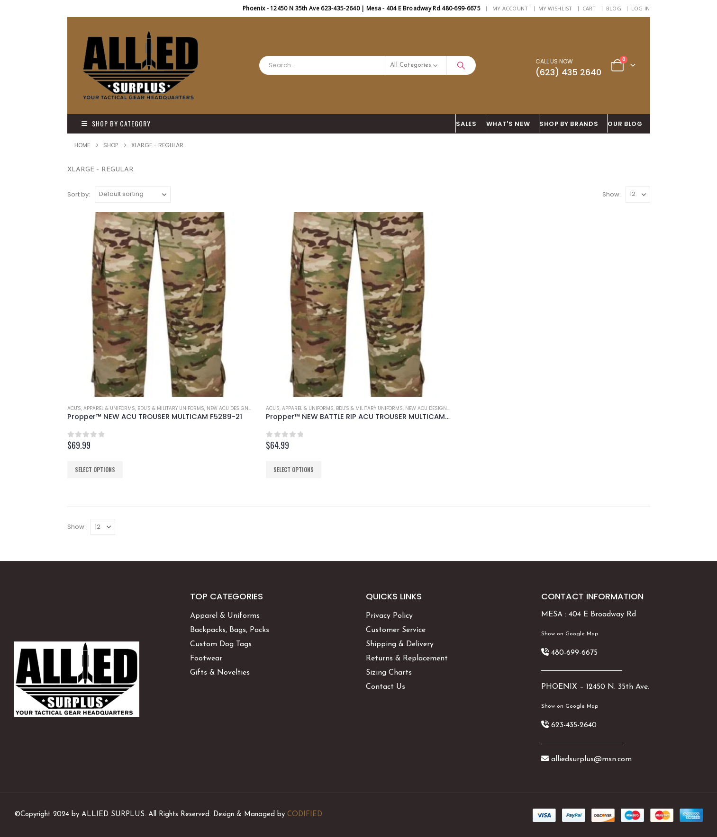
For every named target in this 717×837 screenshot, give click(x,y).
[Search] (461, 65)
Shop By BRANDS (568, 123)
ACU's (74, 408)
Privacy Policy (389, 616)
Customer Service (396, 630)
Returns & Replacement (407, 658)
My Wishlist (555, 8)
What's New (508, 123)
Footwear (206, 658)
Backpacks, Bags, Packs (229, 630)
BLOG (613, 8)
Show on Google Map (569, 634)
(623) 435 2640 (568, 72)
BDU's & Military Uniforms (170, 408)
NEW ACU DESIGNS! (230, 408)
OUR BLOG (625, 123)
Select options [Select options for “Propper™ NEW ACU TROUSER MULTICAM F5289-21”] (95, 469)
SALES (466, 123)
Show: (611, 194)
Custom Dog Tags (221, 644)
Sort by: (78, 194)
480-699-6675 (574, 653)
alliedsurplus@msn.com (591, 759)
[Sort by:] (133, 195)
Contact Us (385, 687)
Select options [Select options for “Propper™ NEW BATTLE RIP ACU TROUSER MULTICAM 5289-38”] (293, 469)
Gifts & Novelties (220, 673)
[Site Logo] (141, 65)
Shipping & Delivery (400, 644)
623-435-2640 (574, 725)
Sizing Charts (389, 673)
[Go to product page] (159, 304)
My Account (510, 8)
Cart (589, 8)
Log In (640, 8)
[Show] (638, 195)
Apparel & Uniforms (109, 408)
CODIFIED (304, 814)
